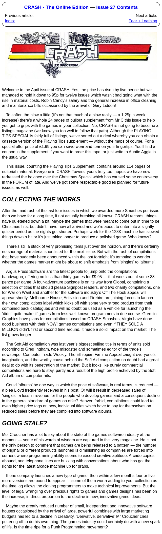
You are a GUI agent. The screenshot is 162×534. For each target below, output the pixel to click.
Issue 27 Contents (117, 7)
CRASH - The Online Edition (56, 7)
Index (10, 21)
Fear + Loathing (143, 21)
